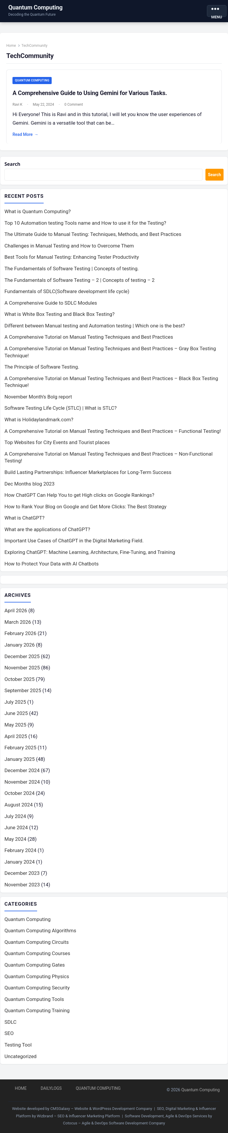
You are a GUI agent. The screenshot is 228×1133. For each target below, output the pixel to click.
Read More (27, 136)
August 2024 (18, 809)
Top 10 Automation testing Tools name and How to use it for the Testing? (85, 226)
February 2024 (20, 854)
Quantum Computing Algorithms (40, 935)
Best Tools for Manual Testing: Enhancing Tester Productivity (71, 261)
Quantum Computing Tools (34, 1003)
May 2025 (15, 729)
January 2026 (19, 649)
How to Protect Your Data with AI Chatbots (51, 567)
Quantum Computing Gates (34, 969)
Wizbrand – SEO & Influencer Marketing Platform (78, 1116)
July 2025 (15, 706)
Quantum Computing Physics (36, 980)
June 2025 (16, 717)
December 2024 (22, 774)
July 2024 (15, 820)
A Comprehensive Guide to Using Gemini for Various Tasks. (91, 94)
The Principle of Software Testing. (41, 371)
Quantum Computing (35, 7)
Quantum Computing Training (36, 1015)
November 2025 (22, 672)
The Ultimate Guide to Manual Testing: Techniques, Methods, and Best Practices (92, 238)
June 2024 (16, 832)
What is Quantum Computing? (37, 215)
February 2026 (20, 637)
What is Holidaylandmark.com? (38, 423)
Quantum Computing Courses (37, 958)
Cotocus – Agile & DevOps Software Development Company (114, 1123)
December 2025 (22, 660)
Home (12, 47)
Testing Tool (18, 1049)
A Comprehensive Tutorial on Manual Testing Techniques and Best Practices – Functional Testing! (112, 435)
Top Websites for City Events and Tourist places (57, 446)
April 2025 (15, 740)
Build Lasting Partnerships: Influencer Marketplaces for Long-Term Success (87, 476)
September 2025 (22, 695)
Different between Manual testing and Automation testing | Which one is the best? (94, 329)
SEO (9, 1038)
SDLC (10, 1026)
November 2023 (22, 889)
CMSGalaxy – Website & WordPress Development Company (101, 1108)
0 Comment (75, 106)
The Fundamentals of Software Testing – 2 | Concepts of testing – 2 (79, 284)
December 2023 (22, 877)
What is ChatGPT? (24, 522)
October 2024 (19, 797)
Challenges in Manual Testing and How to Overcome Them (69, 249)
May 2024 (15, 843)
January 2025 (19, 763)
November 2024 (22, 786)
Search (12, 167)
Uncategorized (20, 1060)
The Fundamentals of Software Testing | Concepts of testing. (71, 272)
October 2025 (19, 683)
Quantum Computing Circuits (36, 946)
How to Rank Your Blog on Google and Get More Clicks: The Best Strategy (85, 510)
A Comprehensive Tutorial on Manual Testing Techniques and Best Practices (88, 341)
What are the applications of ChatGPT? (47, 533)
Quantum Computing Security (37, 992)
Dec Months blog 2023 (29, 487)
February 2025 (20, 752)
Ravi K (19, 106)
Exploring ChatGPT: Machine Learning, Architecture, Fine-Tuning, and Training (89, 556)
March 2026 (17, 626)
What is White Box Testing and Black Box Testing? (59, 318)
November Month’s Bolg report (38, 400)
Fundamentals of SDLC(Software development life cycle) (66, 295)
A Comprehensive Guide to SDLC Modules (50, 306)
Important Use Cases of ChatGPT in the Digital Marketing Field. (74, 544)
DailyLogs (51, 1088)
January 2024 (19, 866)
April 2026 (15, 615)
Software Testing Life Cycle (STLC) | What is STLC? (60, 412)
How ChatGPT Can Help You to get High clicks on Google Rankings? (79, 499)
